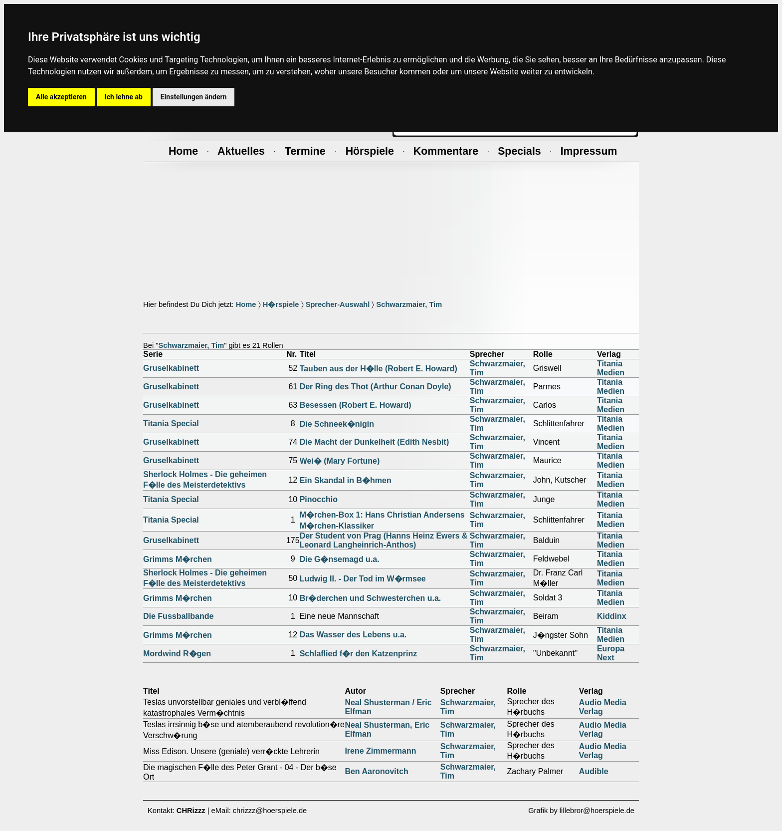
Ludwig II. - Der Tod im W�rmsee (363, 578)
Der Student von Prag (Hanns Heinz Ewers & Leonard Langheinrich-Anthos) (384, 540)
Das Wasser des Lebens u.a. (353, 634)
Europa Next (610, 653)
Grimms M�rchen (177, 559)
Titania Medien (610, 368)
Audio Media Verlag (602, 707)
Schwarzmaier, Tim (409, 304)
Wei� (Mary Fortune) (340, 461)
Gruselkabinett (171, 368)
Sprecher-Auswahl (338, 304)
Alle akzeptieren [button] (61, 97)
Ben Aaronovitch (376, 771)
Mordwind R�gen (177, 653)
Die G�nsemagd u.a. (340, 559)
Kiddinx (611, 616)
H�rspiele (281, 304)
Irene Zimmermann (380, 751)
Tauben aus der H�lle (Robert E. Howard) (378, 368)
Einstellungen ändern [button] (194, 97)
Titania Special (171, 423)
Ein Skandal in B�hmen (345, 480)
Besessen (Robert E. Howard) (355, 405)
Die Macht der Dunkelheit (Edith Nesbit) (374, 442)
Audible (593, 771)
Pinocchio (319, 499)
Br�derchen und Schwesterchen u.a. (370, 598)
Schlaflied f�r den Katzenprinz (358, 653)
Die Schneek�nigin (337, 424)
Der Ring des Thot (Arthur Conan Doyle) (375, 386)
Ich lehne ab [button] (124, 97)
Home (246, 304)
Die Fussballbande (178, 616)
